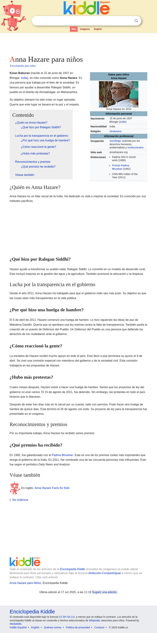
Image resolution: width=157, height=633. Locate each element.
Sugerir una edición (104, 592)
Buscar (136, 21)
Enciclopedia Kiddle (72, 569)
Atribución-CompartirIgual (104, 573)
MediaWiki (16, 623)
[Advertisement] (79, 43)
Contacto (99, 627)
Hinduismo (116, 131)
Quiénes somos (52, 627)
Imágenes (85, 29)
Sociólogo (115, 140)
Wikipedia (94, 620)
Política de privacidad (78, 627)
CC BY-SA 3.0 (67, 616)
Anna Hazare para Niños (25, 583)
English (98, 29)
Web (74, 29)
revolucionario (135, 147)
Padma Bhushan (62, 455)
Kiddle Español (18, 627)
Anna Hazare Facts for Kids (52, 487)
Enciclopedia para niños (23, 65)
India (122, 121)
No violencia (20, 499)
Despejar (129, 21)
